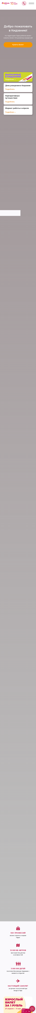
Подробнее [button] (9, 112)
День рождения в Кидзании (18, 86)
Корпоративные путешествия (12, 97)
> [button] (14, 112)
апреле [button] (17, 108)
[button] (18, 110)
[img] (13, 76)
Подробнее (9, 102)
